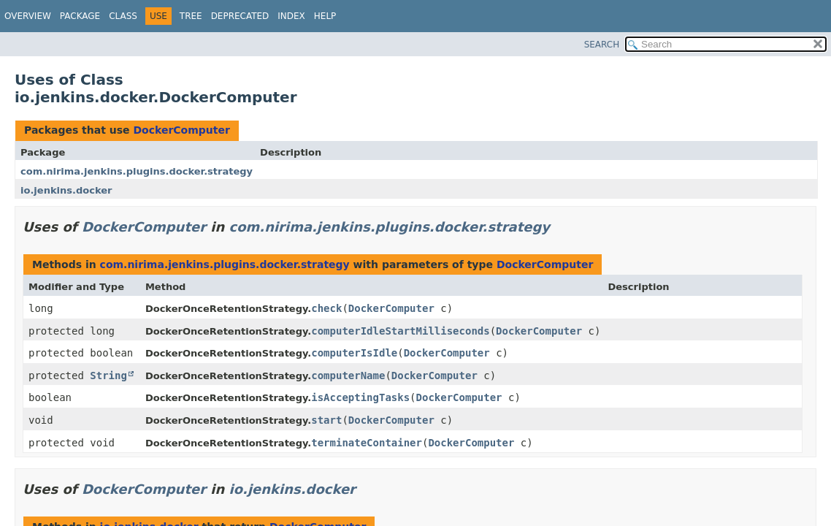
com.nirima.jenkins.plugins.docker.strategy (136, 171)
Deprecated (240, 16)
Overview (27, 16)
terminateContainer (366, 443)
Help (325, 16)
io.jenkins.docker (66, 190)
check (326, 308)
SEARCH (602, 44)
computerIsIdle (354, 353)
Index (291, 16)
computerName (348, 375)
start (326, 420)
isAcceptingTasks (360, 397)
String (108, 375)
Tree (191, 16)
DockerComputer (181, 130)
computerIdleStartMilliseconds (400, 331)
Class (123, 16)
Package (80, 16)
